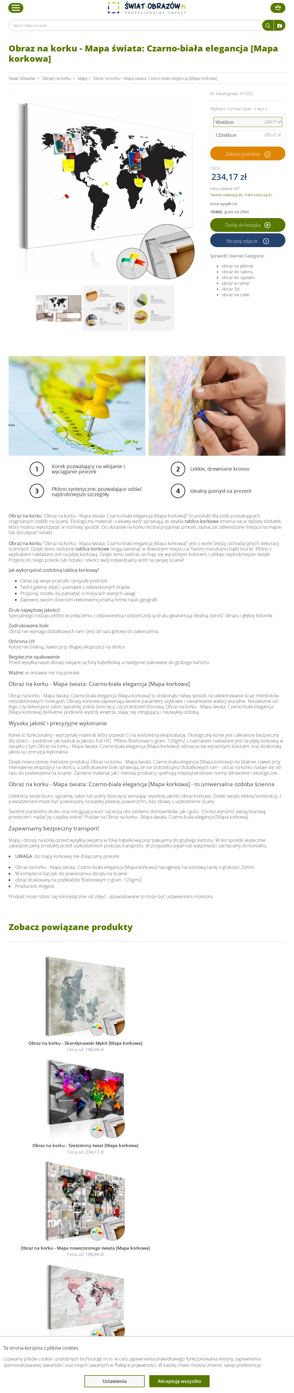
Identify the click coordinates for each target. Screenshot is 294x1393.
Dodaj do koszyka (247, 225)
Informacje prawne (144, 1237)
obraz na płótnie (237, 266)
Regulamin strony (141, 1248)
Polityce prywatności (135, 1365)
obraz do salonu (237, 271)
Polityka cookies (140, 1262)
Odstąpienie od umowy (146, 1269)
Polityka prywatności (144, 1255)
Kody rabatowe (82, 1269)
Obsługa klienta (83, 1237)
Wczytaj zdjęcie (243, 240)
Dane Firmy (79, 1248)
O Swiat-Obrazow (84, 1255)
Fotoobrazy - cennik (207, 1255)
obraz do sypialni (238, 277)
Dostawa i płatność (86, 1262)
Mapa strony (200, 1269)
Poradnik (197, 1248)
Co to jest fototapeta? (209, 1262)
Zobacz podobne (242, 153)
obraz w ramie (235, 283)
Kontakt (76, 1276)
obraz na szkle (235, 294)
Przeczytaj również (207, 1237)
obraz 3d (230, 289)
